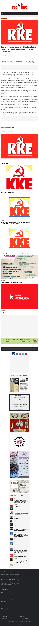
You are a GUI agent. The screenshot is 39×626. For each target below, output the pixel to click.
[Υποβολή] (35, 349)
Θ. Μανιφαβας (23, 613)
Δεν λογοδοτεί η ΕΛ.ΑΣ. (18, 509)
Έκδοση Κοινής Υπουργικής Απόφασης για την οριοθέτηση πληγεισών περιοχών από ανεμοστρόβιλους (21, 545)
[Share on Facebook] (2, 127)
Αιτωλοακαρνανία (4, 18)
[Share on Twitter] (4, 127)
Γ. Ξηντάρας (22, 611)
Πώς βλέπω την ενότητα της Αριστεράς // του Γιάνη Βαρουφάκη (21, 514)
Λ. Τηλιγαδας (4, 616)
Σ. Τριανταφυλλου (24, 618)
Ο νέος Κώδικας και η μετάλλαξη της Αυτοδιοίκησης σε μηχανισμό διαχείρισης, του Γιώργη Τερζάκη (21, 561)
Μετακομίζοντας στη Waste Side (19, 506)
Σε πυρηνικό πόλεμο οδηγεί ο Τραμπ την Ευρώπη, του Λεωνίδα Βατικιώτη (21, 541)
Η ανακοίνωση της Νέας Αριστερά (20, 556)
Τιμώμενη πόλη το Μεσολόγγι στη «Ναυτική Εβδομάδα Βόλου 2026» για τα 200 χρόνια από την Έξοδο (21, 535)
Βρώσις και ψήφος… (17, 522)
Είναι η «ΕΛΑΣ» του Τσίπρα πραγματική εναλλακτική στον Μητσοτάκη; (21, 530)
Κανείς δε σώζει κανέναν (18, 525)
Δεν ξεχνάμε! (3, 312)
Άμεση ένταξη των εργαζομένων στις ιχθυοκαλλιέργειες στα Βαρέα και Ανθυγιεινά (18, 253)
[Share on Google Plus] (7, 127)
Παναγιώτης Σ (4, 618)
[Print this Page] (13, 127)
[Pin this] (10, 127)
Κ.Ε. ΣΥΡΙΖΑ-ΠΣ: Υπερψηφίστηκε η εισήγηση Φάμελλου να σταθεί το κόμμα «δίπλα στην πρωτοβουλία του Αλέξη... (21, 501)
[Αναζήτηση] (19, 349)
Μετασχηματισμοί (17, 518)
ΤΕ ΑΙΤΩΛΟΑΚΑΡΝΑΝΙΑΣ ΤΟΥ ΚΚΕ (7, 192)
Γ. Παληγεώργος (5, 613)
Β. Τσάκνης (4, 611)
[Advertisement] (19, 67)
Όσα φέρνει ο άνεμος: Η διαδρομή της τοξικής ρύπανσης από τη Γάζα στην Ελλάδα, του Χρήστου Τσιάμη (20, 551)
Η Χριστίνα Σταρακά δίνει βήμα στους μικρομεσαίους (12, 282)
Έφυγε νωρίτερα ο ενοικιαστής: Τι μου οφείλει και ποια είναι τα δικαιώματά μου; (21, 566)
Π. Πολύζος (22, 616)
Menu (3, 13)
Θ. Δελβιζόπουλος (5, 614)
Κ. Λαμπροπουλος (24, 614)
